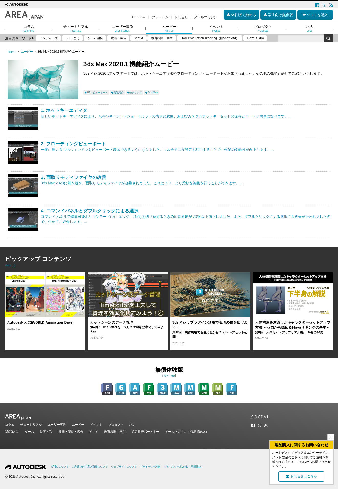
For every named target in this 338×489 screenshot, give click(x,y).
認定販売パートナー (145, 431)
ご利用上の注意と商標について (90, 467)
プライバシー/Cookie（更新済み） (184, 467)
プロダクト (116, 424)
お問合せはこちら (301, 476)
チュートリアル (31, 424)
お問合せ (181, 17)
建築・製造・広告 (71, 431)
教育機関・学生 (115, 431)
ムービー (27, 51)
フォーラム (160, 17)
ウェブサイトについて (124, 467)
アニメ (93, 431)
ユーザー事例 (57, 424)
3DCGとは (12, 431)
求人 (132, 424)
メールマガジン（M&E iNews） (187, 431)
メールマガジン (205, 17)
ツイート (90, 81)
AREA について (60, 467)
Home (12, 52)
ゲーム (29, 431)
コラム (9, 424)
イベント (96, 424)
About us (139, 17)
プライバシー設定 (150, 467)
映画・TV (46, 431)
